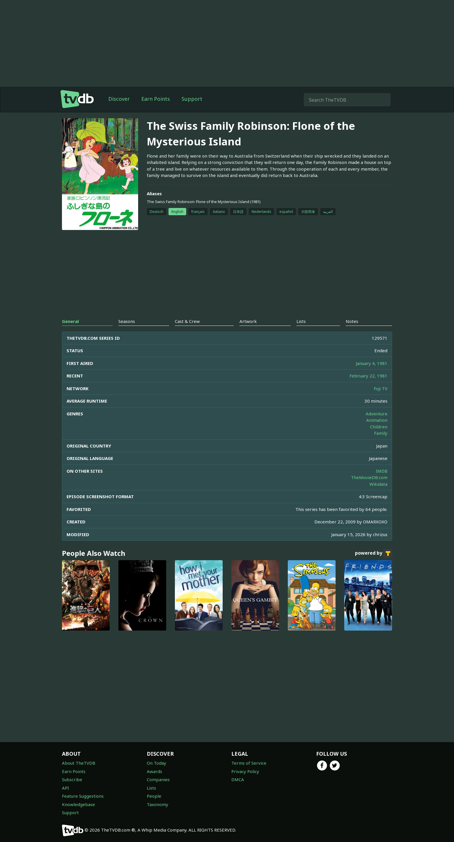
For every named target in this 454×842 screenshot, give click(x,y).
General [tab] (70, 321)
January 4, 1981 (371, 363)
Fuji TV (380, 388)
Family (380, 433)
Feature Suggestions (83, 796)
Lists (151, 788)
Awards (154, 771)
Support (192, 98)
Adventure (376, 414)
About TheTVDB (78, 763)
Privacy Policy (245, 771)
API (65, 788)
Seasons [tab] (126, 321)
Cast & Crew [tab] (187, 321)
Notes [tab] (352, 321)
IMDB (381, 471)
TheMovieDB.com (369, 477)
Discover (119, 98)
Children (378, 427)
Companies (158, 779)
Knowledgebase (78, 804)
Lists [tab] (301, 321)
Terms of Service (248, 763)
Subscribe (72, 779)
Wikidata (378, 484)
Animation (376, 420)
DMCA (237, 779)
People (154, 796)
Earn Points (155, 98)
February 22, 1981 (368, 376)
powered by (373, 553)
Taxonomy (157, 804)
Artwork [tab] (248, 321)
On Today (156, 763)
